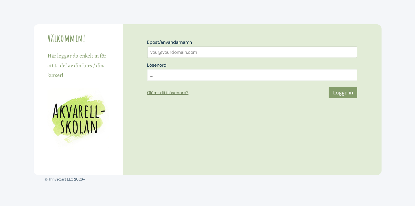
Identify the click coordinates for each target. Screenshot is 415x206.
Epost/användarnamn (169, 42)
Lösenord (156, 65)
